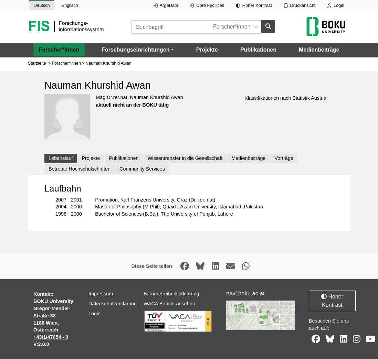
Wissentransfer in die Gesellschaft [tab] (185, 158)
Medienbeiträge (319, 49)
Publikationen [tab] (123, 158)
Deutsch (42, 5)
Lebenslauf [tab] (61, 158)
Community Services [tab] (142, 169)
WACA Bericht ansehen (169, 303)
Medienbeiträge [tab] (248, 158)
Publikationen (258, 49)
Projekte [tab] (91, 158)
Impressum (100, 293)
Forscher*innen (59, 49)
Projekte (207, 49)
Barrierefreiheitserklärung (171, 293)
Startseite (37, 63)
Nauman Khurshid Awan (108, 63)
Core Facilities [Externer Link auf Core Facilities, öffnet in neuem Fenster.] (207, 5)
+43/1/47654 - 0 (50, 337)
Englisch (69, 5)
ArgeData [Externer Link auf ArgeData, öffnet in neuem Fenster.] (166, 5)
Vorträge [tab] (283, 158)
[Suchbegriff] (170, 27)
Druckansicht (300, 5)
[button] (137, 49)
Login (335, 5)
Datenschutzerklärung (112, 303)
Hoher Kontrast (254, 5)
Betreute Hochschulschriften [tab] (80, 169)
